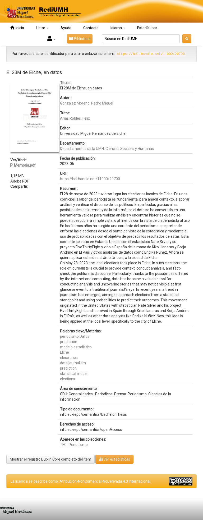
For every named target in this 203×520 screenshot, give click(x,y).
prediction (68, 368)
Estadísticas (147, 28)
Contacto (91, 28)
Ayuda (66, 28)
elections (67, 379)
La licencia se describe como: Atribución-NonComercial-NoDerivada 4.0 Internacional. (81, 481)
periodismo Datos (74, 336)
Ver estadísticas (114, 459)
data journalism (73, 363)
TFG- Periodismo (74, 445)
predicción (68, 342)
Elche (64, 352)
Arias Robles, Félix (75, 118)
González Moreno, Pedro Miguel (86, 103)
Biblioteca (79, 39)
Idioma (117, 28)
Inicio (17, 27)
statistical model (73, 373)
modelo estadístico (76, 347)
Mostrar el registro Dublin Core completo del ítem (50, 459)
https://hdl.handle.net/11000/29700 (90, 179)
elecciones (69, 358)
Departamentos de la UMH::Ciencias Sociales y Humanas (107, 148)
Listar (42, 28)
